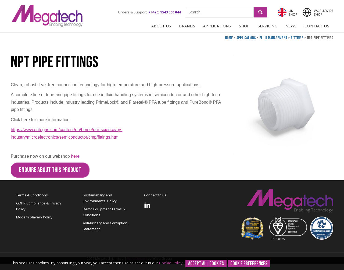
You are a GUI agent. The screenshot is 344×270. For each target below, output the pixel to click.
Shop (244, 25)
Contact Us (316, 25)
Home (229, 38)
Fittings (297, 38)
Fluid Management (273, 38)
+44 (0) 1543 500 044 (164, 12)
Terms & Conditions (32, 195)
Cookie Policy (170, 262)
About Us (161, 25)
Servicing (268, 25)
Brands (187, 25)
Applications (217, 25)
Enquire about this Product (50, 170)
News (290, 25)
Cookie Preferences (248, 263)
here (75, 156)
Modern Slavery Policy (34, 217)
